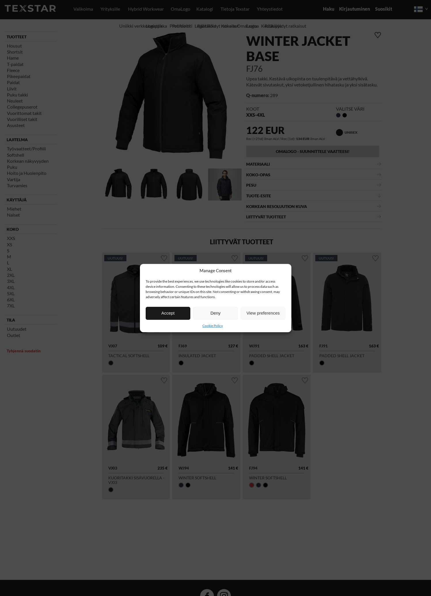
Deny (215, 313)
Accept (167, 313)
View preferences (263, 313)
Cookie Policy (212, 325)
